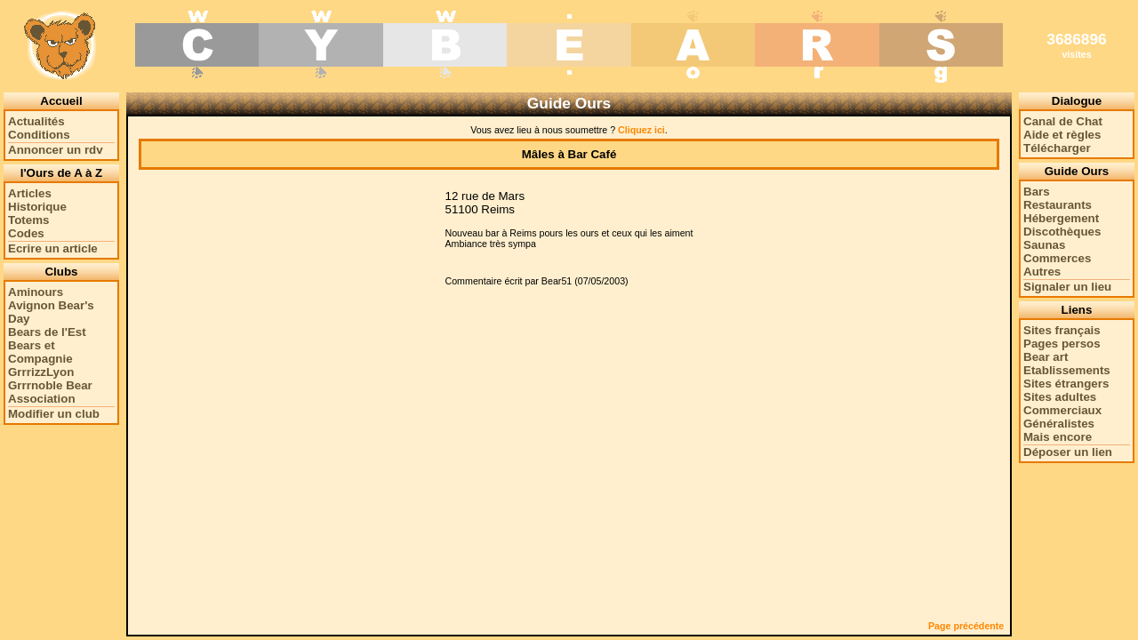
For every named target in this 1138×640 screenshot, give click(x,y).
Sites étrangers (1066, 383)
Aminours (35, 292)
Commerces (1057, 258)
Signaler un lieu (1067, 286)
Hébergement (1061, 218)
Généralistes (1058, 423)
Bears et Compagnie (40, 352)
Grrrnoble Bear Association (50, 392)
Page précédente (966, 625)
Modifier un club (54, 413)
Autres (1042, 271)
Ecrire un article (53, 248)
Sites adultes (1059, 397)
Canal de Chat (1062, 121)
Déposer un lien (1067, 452)
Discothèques (1062, 231)
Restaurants (1057, 205)
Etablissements (1066, 370)
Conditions (39, 134)
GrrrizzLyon (41, 372)
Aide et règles (1062, 134)
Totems (28, 220)
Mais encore (1057, 437)
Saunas (1044, 245)
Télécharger (1057, 148)
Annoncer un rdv (55, 149)
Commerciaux (1062, 410)
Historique (37, 206)
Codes (26, 233)
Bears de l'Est (47, 332)
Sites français (1062, 330)
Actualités (36, 121)
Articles (30, 193)
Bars (1036, 191)
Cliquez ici (641, 129)
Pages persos (1062, 343)
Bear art (1045, 357)
